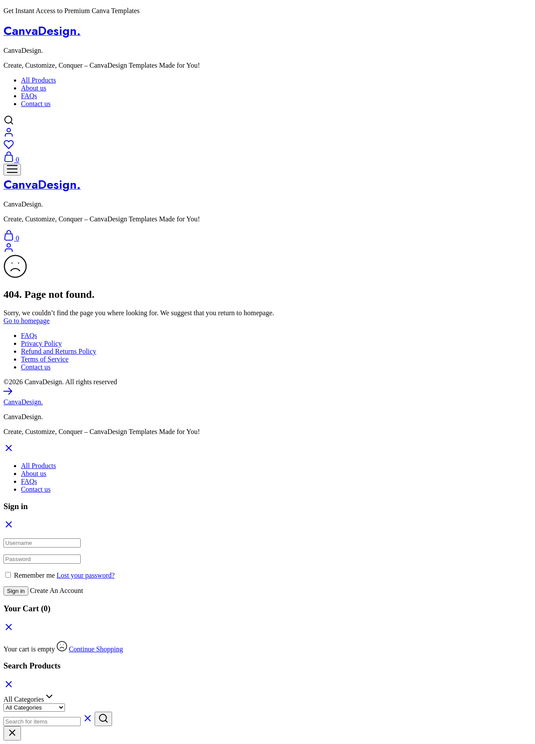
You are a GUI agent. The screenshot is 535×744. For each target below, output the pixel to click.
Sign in (16, 591)
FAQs (29, 96)
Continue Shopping (96, 649)
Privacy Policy (41, 343)
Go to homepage (26, 320)
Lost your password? (86, 575)
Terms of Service (44, 359)
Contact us (36, 103)
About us (33, 88)
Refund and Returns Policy (58, 351)
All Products (38, 80)
